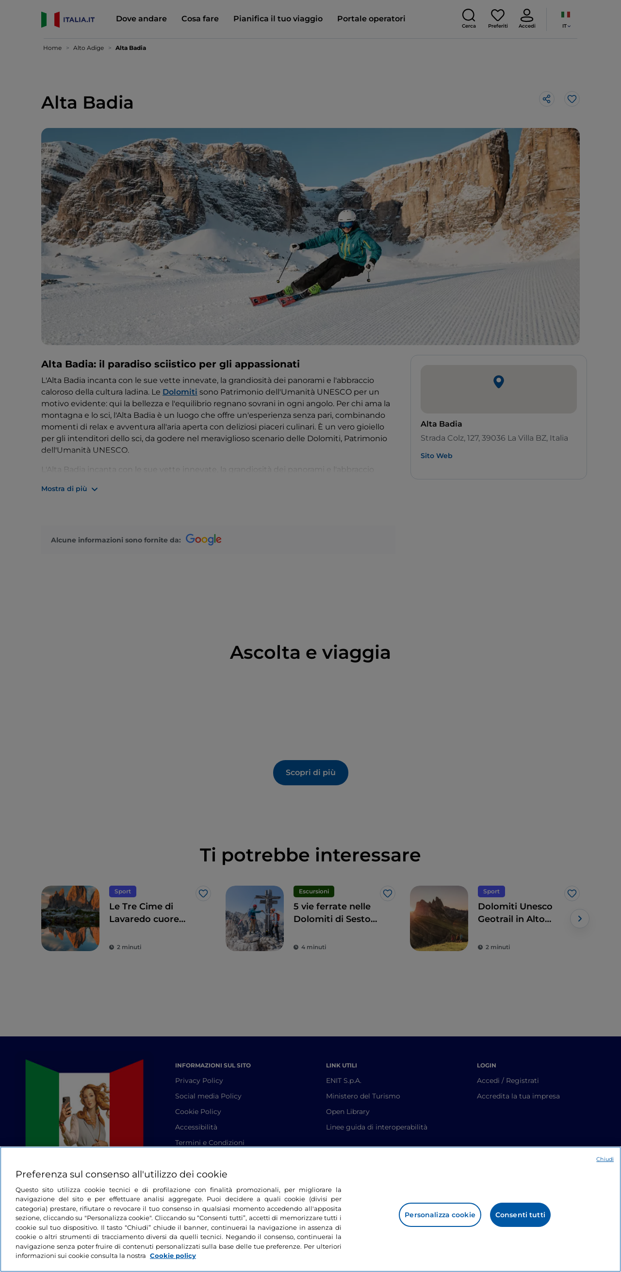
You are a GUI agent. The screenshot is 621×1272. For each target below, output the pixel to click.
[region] (310, 1209)
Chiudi (605, 1159)
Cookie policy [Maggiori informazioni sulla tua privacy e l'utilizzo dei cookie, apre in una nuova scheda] (173, 1255)
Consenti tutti (520, 1214)
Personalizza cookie (440, 1214)
